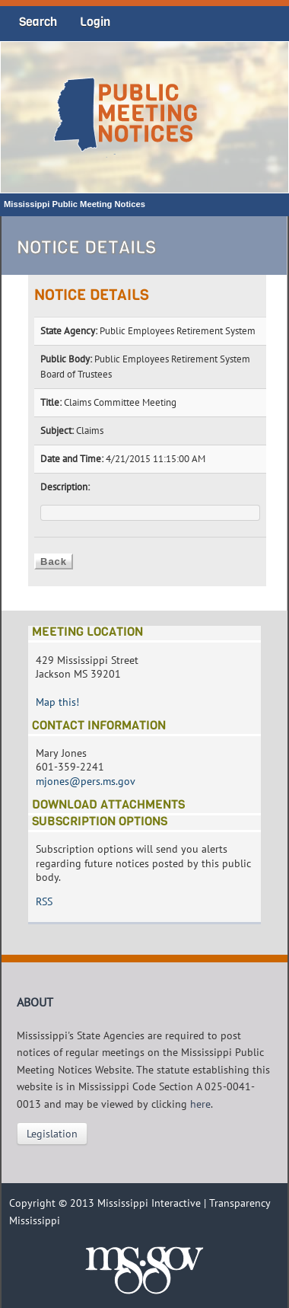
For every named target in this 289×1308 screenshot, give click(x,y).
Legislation (52, 1134)
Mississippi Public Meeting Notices (74, 204)
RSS (44, 901)
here (200, 1104)
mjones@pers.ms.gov (85, 781)
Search (38, 22)
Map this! (57, 702)
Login (95, 22)
